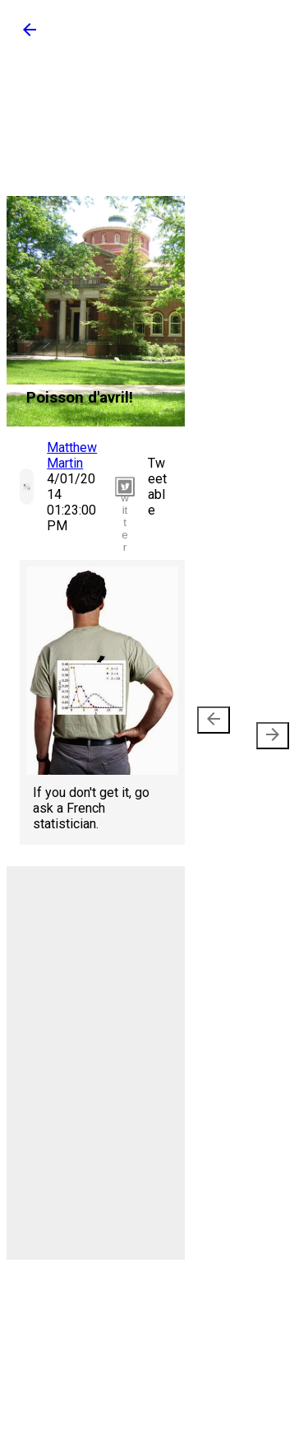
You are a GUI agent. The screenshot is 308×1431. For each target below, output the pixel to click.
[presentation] (213, 720)
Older (266, 727)
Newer (216, 727)
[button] (29, 35)
